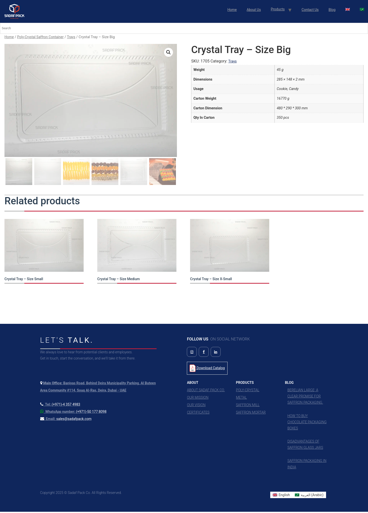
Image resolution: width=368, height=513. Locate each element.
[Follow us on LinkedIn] (216, 353)
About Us (254, 10)
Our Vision (196, 406)
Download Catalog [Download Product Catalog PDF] (207, 369)
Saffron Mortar (251, 414)
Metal (241, 399)
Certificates (198, 414)
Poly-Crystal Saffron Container (40, 37)
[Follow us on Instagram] (192, 353)
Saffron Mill (248, 406)
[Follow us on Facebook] (204, 353)
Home (232, 10)
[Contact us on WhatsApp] (73, 413)
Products (278, 9)
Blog (332, 10)
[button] (168, 52)
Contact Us (310, 10)
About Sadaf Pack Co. (206, 391)
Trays (71, 37)
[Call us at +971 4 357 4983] (60, 406)
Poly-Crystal (247, 391)
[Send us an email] (66, 420)
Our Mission (197, 399)
